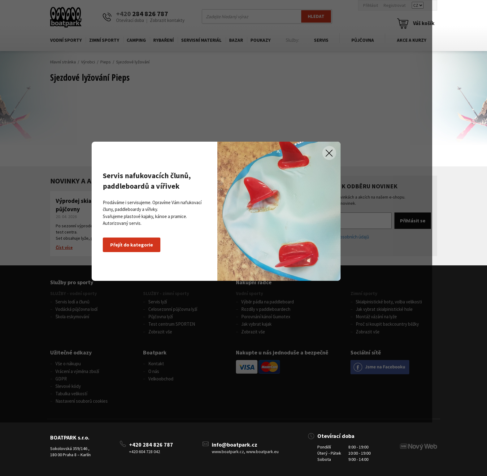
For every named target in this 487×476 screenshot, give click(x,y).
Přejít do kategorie (150, 271)
